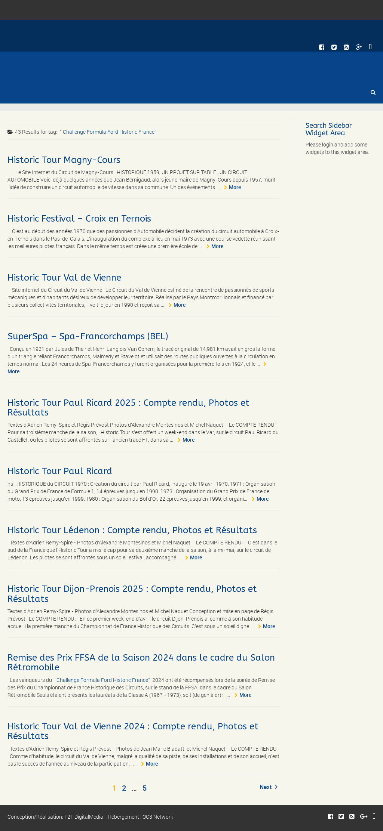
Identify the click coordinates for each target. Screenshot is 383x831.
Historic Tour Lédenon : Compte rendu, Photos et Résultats (132, 530)
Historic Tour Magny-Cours (63, 160)
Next (269, 787)
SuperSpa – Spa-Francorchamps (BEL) (87, 336)
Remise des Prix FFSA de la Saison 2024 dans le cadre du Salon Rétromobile (141, 662)
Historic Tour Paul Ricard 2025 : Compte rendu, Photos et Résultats (128, 408)
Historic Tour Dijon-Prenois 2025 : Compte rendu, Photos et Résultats (132, 594)
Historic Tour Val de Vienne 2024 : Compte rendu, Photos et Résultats (132, 731)
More (235, 187)
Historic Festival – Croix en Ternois (79, 218)
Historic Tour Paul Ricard (59, 471)
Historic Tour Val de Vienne (64, 277)
